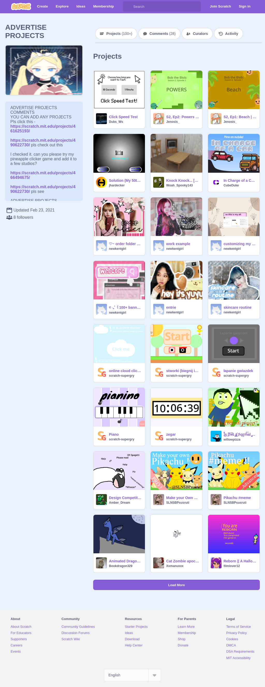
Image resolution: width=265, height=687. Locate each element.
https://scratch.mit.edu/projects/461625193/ (43, 126)
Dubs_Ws (116, 122)
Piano (114, 434)
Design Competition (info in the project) (125, 498)
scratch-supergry (121, 376)
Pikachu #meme (237, 498)
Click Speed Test (123, 117)
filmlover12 (232, 566)
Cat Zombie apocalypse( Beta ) (182, 561)
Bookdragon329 (120, 566)
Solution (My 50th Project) (125, 180)
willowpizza (232, 439)
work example (178, 244)
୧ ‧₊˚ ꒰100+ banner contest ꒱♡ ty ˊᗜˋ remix (125, 307)
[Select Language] (132, 675)
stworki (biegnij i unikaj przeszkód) (182, 371)
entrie (171, 307)
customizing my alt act (240, 244)
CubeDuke (231, 185)
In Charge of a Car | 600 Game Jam (240, 180)
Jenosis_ (172, 122)
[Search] (128, 6)
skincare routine (238, 307)
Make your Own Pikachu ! (182, 498)
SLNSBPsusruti (177, 502)
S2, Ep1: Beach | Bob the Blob (240, 117)
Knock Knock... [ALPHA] (182, 180)
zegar (171, 434)
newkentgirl (117, 249)
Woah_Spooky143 (179, 185)
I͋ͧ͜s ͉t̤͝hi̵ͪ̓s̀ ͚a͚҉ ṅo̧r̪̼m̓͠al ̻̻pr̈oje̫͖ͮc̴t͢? (240, 434)
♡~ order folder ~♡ (125, 244)
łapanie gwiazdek (238, 371)
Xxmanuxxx (174, 566)
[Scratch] (21, 6)
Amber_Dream (119, 502)
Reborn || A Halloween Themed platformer (240, 561)
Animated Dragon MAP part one (125, 561)
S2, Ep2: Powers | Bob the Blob (182, 117)
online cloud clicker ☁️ (125, 371)
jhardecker (117, 185)
